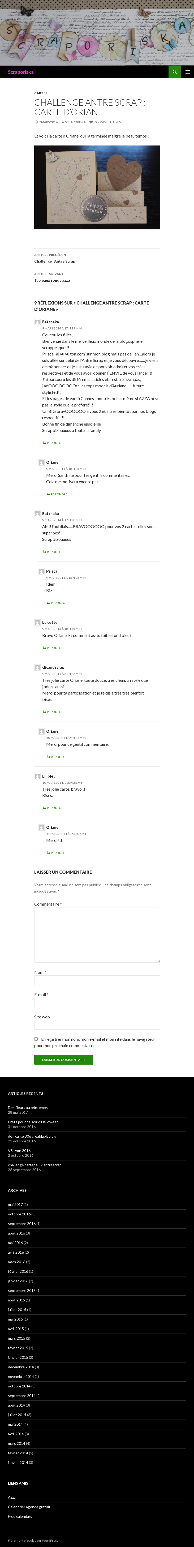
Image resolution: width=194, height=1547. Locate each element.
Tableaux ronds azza (97, 276)
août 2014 (16, 1405)
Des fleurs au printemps (28, 1107)
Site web (42, 1016)
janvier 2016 (18, 1281)
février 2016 (18, 1271)
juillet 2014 (17, 1414)
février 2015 (18, 1347)
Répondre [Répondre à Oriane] (59, 494)
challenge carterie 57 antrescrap (35, 1165)
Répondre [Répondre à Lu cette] (55, 648)
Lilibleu (48, 776)
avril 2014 (16, 1434)
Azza (12, 1497)
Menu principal (187, 72)
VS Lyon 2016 (19, 1150)
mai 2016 (15, 1242)
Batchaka (50, 322)
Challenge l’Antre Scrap (97, 257)
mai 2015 (15, 1319)
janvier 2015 (18, 1357)
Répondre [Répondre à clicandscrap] (55, 712)
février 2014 (18, 1453)
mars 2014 (16, 1443)
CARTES (40, 93)
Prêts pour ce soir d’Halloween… (34, 1122)
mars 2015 (16, 1338)
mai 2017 (15, 1204)
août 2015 (16, 1300)
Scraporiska (21, 72)
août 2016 (16, 1233)
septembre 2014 (22, 1395)
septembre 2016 (22, 1223)
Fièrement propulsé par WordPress (33, 1540)
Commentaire (48, 903)
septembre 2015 (22, 1290)
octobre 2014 (19, 1386)
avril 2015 (16, 1328)
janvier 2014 (18, 1462)
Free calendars (20, 1516)
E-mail (41, 994)
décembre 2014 (21, 1367)
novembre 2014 (21, 1376)
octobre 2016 (19, 1214)
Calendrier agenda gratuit (29, 1507)
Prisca (51, 571)
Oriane (52, 462)
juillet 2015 (17, 1309)
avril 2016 (16, 1252)
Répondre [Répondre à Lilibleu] (55, 808)
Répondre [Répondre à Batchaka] (55, 443)
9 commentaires (107, 122)
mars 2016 (16, 1261)
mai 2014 (15, 1424)
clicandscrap (53, 667)
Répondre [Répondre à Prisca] (59, 603)
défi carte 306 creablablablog (32, 1136)
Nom (40, 972)
